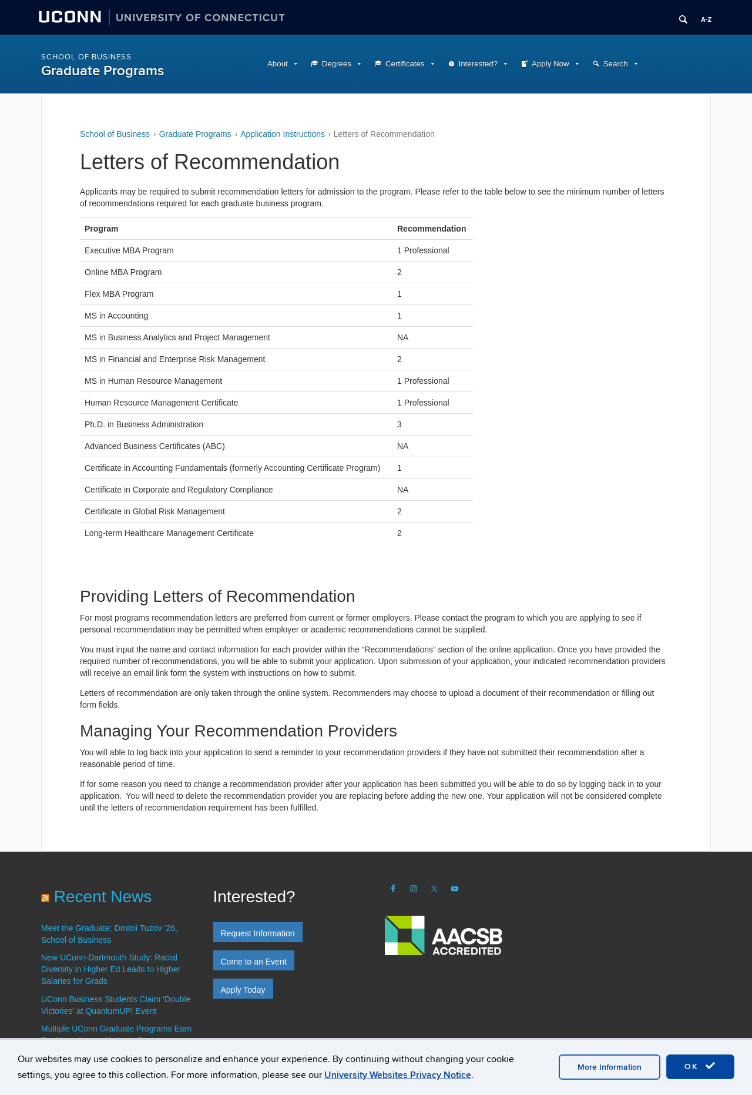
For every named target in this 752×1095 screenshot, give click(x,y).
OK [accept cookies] (700, 1066)
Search (615, 63)
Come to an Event (254, 961)
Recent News (103, 897)
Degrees (336, 63)
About (277, 63)
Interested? (478, 63)
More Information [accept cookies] (610, 1067)
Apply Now (550, 63)
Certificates (405, 63)
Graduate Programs (102, 70)
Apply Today (243, 989)
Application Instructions (282, 134)
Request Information (258, 933)
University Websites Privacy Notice (397, 1075)
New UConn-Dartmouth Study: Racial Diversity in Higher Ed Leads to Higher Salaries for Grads (110, 969)
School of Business (86, 57)
